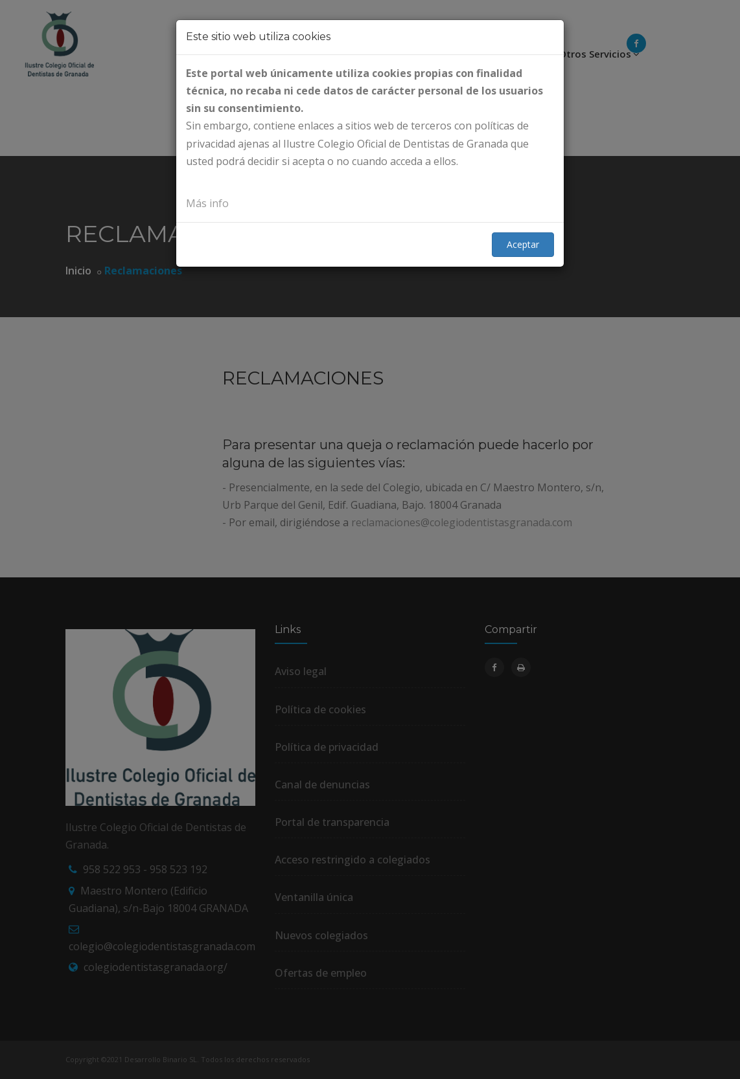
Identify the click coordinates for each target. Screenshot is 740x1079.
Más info (207, 203)
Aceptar (523, 244)
